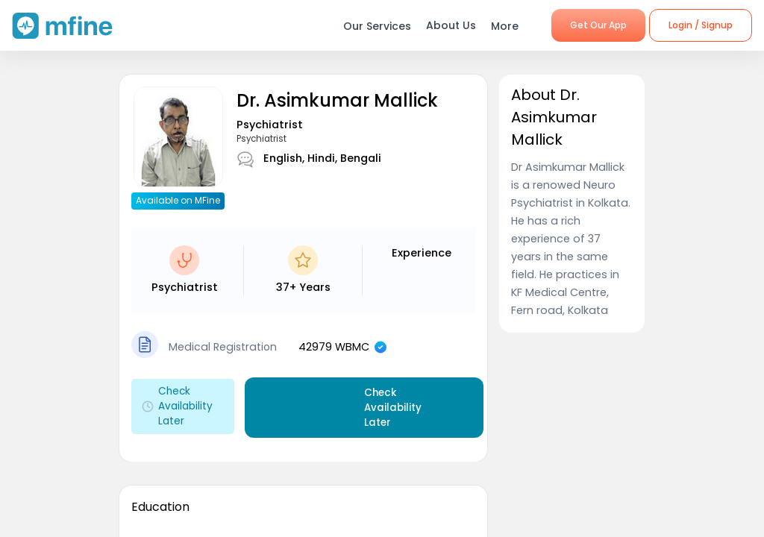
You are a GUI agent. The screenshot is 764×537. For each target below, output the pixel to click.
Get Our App (598, 25)
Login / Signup (700, 25)
